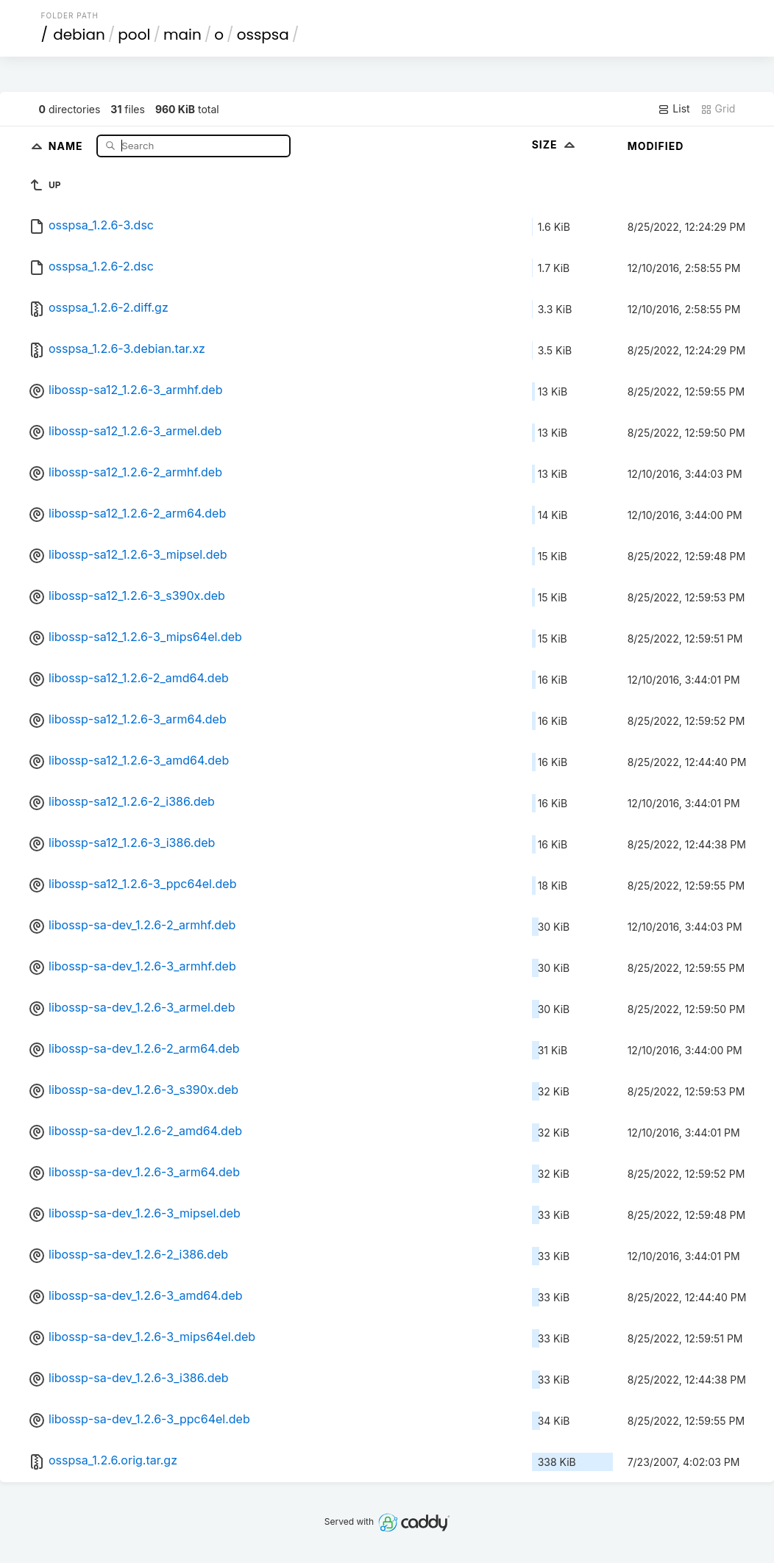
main (182, 34)
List (673, 108)
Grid (718, 108)
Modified (656, 146)
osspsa (263, 34)
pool (134, 34)
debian (79, 34)
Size (555, 144)
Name (67, 145)
